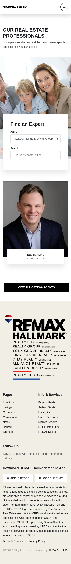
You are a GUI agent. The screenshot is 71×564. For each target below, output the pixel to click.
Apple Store (18, 478)
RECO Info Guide (49, 426)
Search (14, 148)
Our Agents (9, 412)
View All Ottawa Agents (36, 287)
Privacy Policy (36, 541)
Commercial (10, 417)
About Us (8, 402)
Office (13, 132)
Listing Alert (45, 412)
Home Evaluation (48, 417)
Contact (7, 426)
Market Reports (47, 422)
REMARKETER (47, 431)
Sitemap (8, 431)
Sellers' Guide (46, 407)
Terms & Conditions (15, 541)
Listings (7, 407)
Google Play (51, 478)
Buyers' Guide (46, 402)
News (6, 422)
